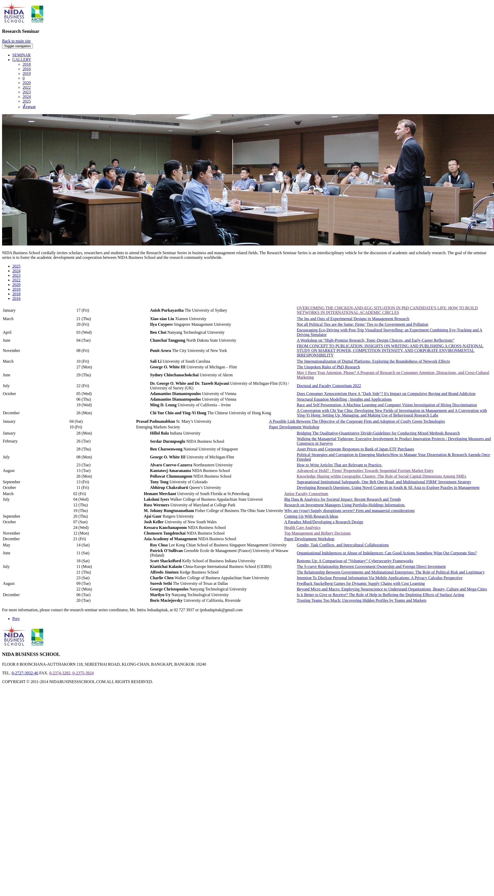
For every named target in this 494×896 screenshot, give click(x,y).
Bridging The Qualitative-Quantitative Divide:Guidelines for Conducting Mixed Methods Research (378, 433)
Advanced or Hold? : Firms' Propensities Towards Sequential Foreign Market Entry (365, 470)
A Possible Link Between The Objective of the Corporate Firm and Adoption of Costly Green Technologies (357, 421)
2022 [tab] (16, 280)
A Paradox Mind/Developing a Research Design (323, 522)
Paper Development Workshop (294, 427)
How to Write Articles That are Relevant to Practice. (339, 465)
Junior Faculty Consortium (306, 493)
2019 (27, 73)
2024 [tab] (16, 271)
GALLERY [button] (21, 59)
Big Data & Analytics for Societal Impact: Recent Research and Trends (342, 499)
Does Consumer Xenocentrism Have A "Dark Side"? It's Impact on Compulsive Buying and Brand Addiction (386, 393)
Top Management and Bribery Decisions (317, 533)
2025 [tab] (16, 266)
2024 (27, 96)
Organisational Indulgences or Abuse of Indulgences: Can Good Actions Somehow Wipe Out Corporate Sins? (387, 553)
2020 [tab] (16, 284)
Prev (16, 618)
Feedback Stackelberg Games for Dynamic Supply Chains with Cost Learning (361, 583)
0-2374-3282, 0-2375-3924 (71, 673)
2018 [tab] (16, 294)
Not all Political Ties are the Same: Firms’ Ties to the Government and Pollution (362, 324)
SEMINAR (21, 55)
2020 (27, 83)
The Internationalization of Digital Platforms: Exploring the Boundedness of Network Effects (373, 361)
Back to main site (16, 41)
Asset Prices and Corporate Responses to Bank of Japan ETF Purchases (355, 449)
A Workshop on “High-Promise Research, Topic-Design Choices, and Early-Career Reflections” (375, 340)
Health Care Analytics (302, 527)
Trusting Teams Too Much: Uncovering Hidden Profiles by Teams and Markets (361, 600)
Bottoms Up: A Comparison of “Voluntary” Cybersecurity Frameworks (355, 561)
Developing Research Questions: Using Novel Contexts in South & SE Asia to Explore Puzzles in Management (388, 487)
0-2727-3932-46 (25, 673)
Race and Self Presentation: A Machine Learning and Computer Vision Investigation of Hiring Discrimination (387, 405)
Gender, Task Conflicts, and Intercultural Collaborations (343, 545)
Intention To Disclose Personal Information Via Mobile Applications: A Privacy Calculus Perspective (379, 578)
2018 (27, 64)
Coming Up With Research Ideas (311, 516)
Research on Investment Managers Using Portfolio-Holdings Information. (344, 505)
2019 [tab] (16, 289)
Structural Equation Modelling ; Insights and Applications (344, 399)
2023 (27, 92)
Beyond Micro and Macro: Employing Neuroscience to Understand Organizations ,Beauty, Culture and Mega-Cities (392, 589)
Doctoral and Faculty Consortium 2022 (329, 385)
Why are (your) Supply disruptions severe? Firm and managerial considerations (349, 510)
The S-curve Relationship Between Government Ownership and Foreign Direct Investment (371, 566)
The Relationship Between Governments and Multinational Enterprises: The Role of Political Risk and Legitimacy (391, 572)
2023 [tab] (16, 275)
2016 (27, 69)
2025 (27, 101)
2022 (27, 87)
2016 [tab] (16, 298)
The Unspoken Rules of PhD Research (328, 367)
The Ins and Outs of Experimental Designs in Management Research (353, 319)
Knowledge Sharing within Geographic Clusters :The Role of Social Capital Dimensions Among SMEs (381, 476)
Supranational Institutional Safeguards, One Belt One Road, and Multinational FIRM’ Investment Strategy (384, 482)
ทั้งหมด (29, 107)
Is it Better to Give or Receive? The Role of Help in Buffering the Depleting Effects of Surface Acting (380, 595)
